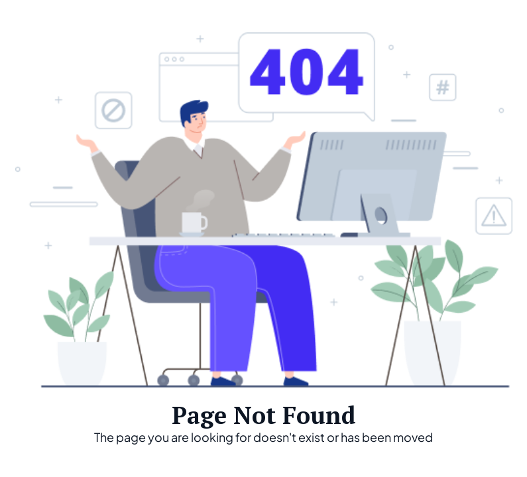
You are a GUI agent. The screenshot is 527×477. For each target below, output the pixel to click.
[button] (495, 19)
